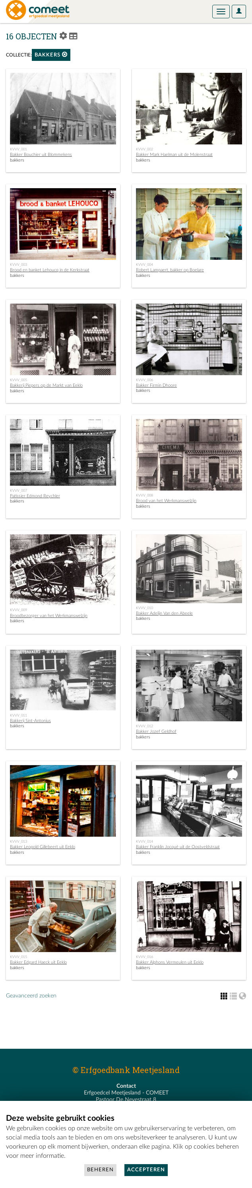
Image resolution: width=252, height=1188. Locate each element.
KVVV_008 (144, 495)
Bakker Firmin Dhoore (156, 385)
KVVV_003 (18, 265)
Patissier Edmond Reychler (35, 496)
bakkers (51, 55)
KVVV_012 (144, 726)
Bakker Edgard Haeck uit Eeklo (38, 962)
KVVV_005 (18, 380)
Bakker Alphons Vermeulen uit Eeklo (170, 962)
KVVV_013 (18, 841)
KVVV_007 (18, 491)
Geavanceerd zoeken (31, 996)
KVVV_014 (144, 841)
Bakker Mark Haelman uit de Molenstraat (174, 154)
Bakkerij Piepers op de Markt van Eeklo (46, 385)
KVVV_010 (144, 608)
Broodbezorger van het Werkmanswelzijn (48, 615)
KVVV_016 (144, 957)
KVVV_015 (18, 957)
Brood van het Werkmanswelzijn (166, 501)
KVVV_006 (144, 380)
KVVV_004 (144, 265)
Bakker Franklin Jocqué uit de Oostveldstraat (178, 847)
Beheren (100, 1169)
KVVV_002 (144, 149)
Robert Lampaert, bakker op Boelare (170, 270)
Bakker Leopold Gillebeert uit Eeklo (42, 847)
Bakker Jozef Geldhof (156, 731)
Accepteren (146, 1169)
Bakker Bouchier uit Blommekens (41, 154)
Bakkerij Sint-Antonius (30, 721)
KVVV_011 (18, 715)
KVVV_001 (18, 149)
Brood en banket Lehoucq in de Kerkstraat (49, 270)
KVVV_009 (18, 610)
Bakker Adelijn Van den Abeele (164, 613)
